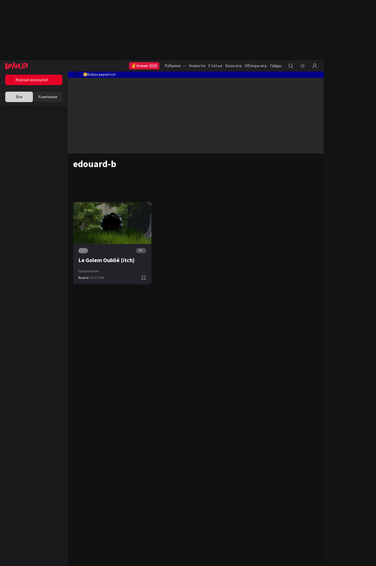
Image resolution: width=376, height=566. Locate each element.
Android (198, 178)
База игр (233, 66)
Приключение (88, 271)
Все (19, 97)
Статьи (215, 66)
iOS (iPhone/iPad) (219, 178)
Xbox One (182, 178)
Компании (47, 97)
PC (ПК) (151, 178)
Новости (197, 66)
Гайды (275, 66)
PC (141, 250)
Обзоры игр (256, 66)
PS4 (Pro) (166, 178)
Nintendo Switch (247, 178)
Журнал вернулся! (31, 80)
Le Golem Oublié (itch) (106, 260)
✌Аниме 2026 (144, 66)
